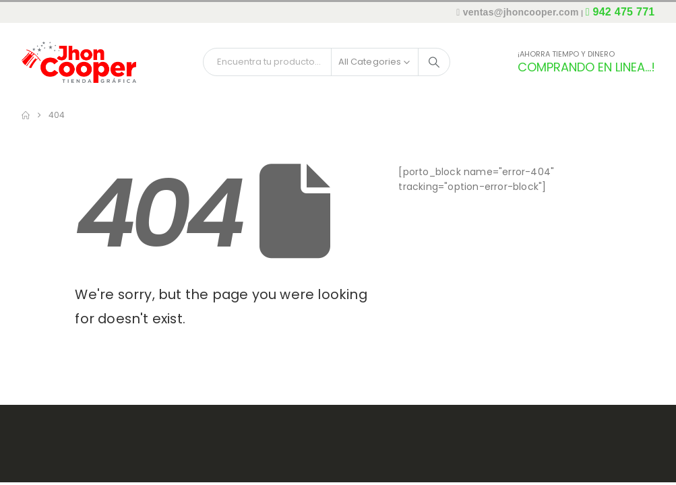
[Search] (434, 61)
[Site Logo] (79, 62)
